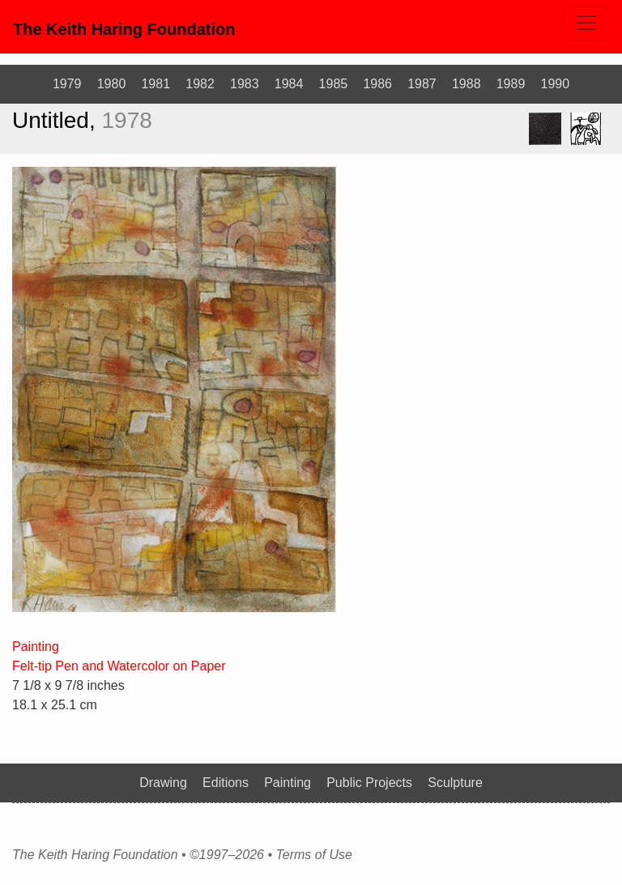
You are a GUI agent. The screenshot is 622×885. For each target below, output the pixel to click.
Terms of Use (313, 855)
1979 (67, 84)
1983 (244, 84)
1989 (511, 84)
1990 (555, 84)
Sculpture (455, 782)
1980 (111, 84)
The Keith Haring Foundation (124, 29)
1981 (155, 84)
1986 (377, 84)
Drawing (163, 782)
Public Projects (369, 782)
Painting (35, 646)
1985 (333, 84)
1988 (466, 84)
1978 (127, 120)
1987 (422, 84)
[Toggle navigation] (586, 23)
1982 (200, 84)
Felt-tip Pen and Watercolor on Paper (119, 666)
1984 (289, 84)
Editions (225, 782)
